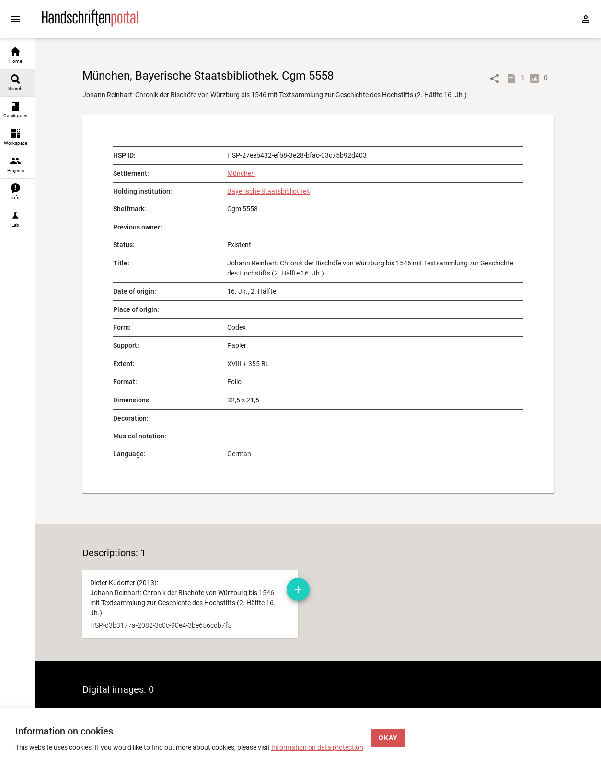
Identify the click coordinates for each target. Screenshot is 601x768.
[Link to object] (494, 78)
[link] (17, 55)
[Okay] (388, 738)
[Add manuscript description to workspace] (298, 589)
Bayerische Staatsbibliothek (268, 191)
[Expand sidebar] (15, 19)
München (241, 173)
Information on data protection (317, 747)
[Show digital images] (536, 78)
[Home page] (90, 24)
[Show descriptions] (513, 78)
